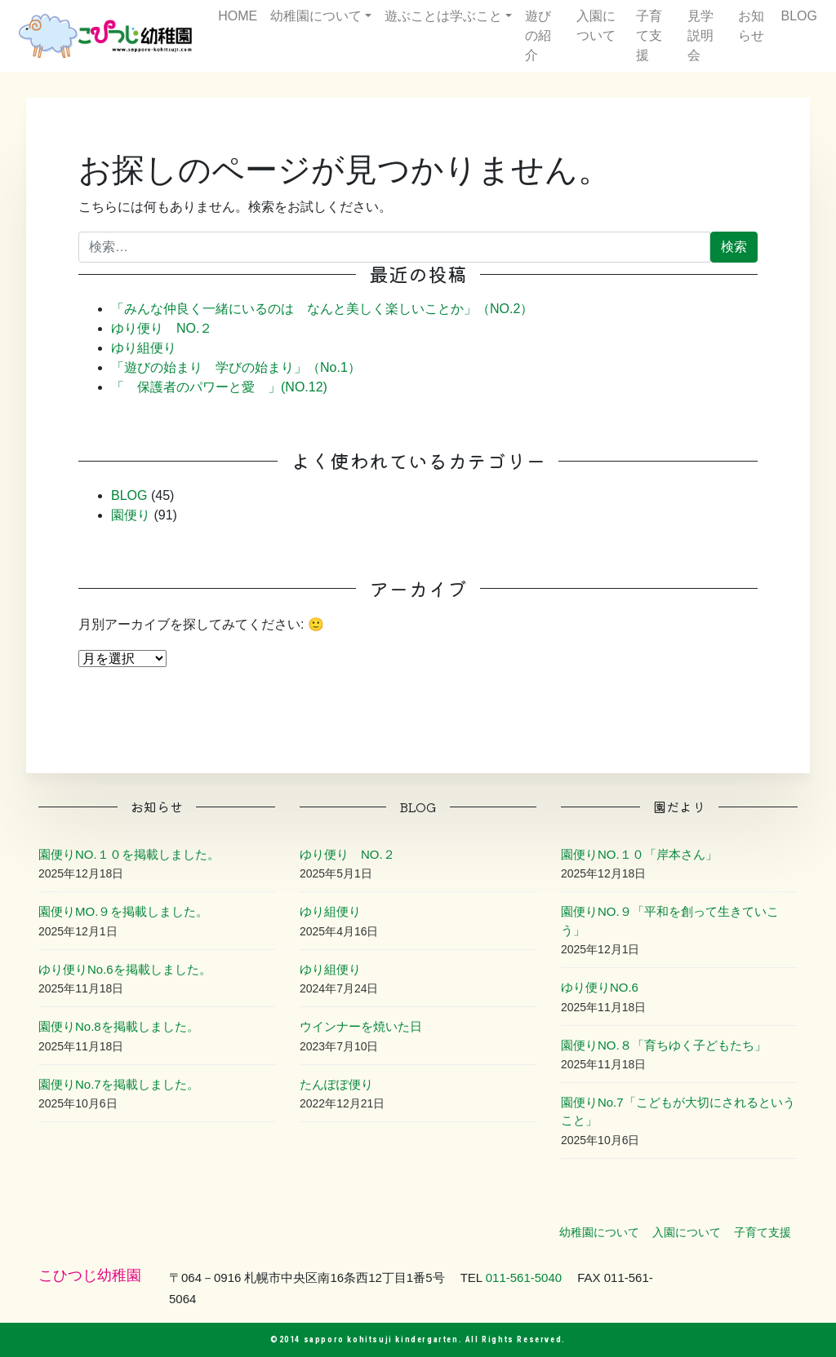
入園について (596, 25)
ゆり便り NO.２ (161, 328)
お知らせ (751, 25)
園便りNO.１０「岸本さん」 (639, 854)
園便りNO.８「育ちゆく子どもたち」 (664, 1045)
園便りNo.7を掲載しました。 (118, 1084)
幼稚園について (316, 16)
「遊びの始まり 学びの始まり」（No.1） (236, 367)
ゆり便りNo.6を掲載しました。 (124, 969)
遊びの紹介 (538, 35)
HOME (237, 16)
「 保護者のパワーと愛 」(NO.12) (219, 387)
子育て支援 (649, 35)
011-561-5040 (524, 1277)
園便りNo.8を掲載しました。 (118, 1026)
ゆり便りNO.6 (599, 987)
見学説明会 (700, 35)
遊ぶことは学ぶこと (443, 16)
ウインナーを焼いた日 (361, 1026)
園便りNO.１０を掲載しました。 (129, 854)
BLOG (799, 16)
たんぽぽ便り (336, 1084)
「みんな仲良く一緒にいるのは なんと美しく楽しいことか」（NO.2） (322, 309)
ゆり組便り (143, 348)
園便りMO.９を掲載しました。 (123, 911)
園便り (130, 515)
